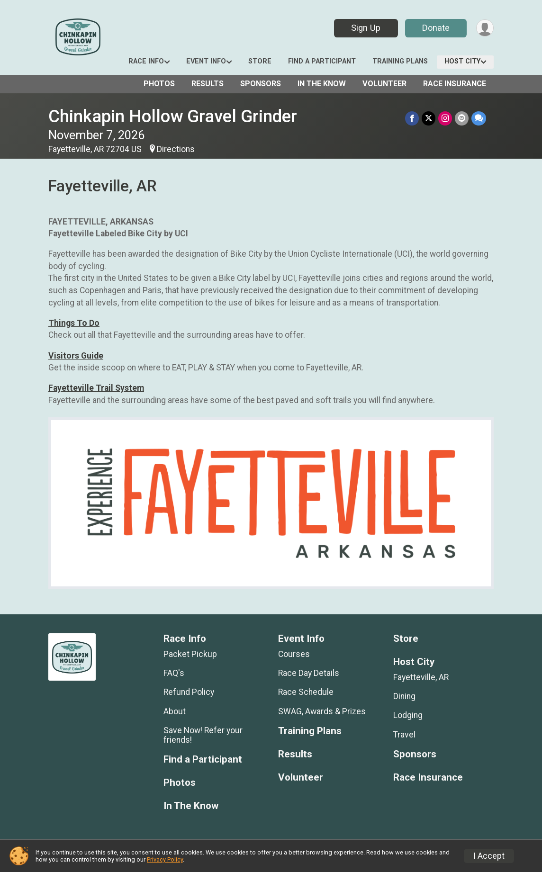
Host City (462, 61)
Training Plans (400, 61)
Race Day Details (308, 673)
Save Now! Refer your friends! (203, 735)
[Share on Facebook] (412, 118)
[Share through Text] (478, 118)
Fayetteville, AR (421, 677)
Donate (436, 28)
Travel (404, 734)
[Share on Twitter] (428, 118)
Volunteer (384, 83)
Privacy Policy (165, 859)
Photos (159, 83)
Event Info (206, 61)
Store (259, 61)
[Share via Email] (462, 118)
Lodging (408, 715)
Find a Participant (322, 61)
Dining (404, 696)
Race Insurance (454, 83)
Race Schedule (306, 692)
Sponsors (260, 83)
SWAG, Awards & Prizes (322, 711)
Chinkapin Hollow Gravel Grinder (172, 116)
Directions (176, 149)
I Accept (489, 856)
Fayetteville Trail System (96, 388)
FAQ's (173, 673)
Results (207, 83)
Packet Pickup (190, 654)
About (174, 711)
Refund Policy (188, 692)
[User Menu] (485, 28)
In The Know (322, 83)
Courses (294, 654)
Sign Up (365, 28)
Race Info (146, 61)
